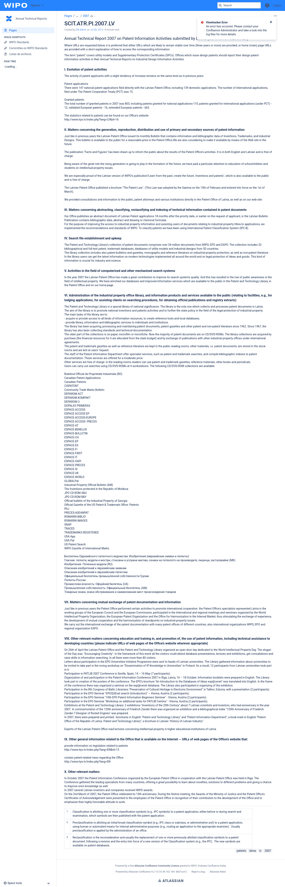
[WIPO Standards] (28, 42)
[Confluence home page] (15, 5)
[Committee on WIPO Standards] (28, 48)
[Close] (271, 22)
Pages (68, 15)
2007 (86, 15)
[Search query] (239, 5)
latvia (252, 850)
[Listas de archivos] (28, 54)
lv (260, 850)
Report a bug (198, 871)
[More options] (275, 16)
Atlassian (170, 880)
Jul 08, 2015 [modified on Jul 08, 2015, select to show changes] (96, 29)
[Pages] (28, 30)
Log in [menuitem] (277, 5)
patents (241, 850)
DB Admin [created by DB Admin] (81, 29)
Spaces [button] (35, 5)
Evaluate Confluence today (212, 865)
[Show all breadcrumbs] (77, 16)
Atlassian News (218, 871)
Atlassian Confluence (139, 871)
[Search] (220, 5)
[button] (267, 5)
